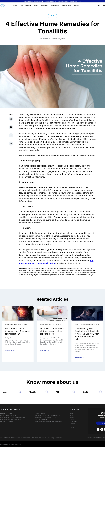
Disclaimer (24, 440)
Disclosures (58, 440)
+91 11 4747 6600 (9, 424)
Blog (71, 418)
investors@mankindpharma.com (51, 424)
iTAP (71, 416)
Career (72, 422)
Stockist (72, 426)
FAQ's (72, 430)
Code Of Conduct (5, 440)
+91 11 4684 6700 (44, 422)
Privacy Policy (15, 440)
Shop (98, 5)
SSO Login (73, 424)
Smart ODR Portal (33, 440)
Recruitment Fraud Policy (46, 440)
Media (72, 420)
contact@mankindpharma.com (96, 440)
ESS (71, 428)
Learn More (78, 1)
